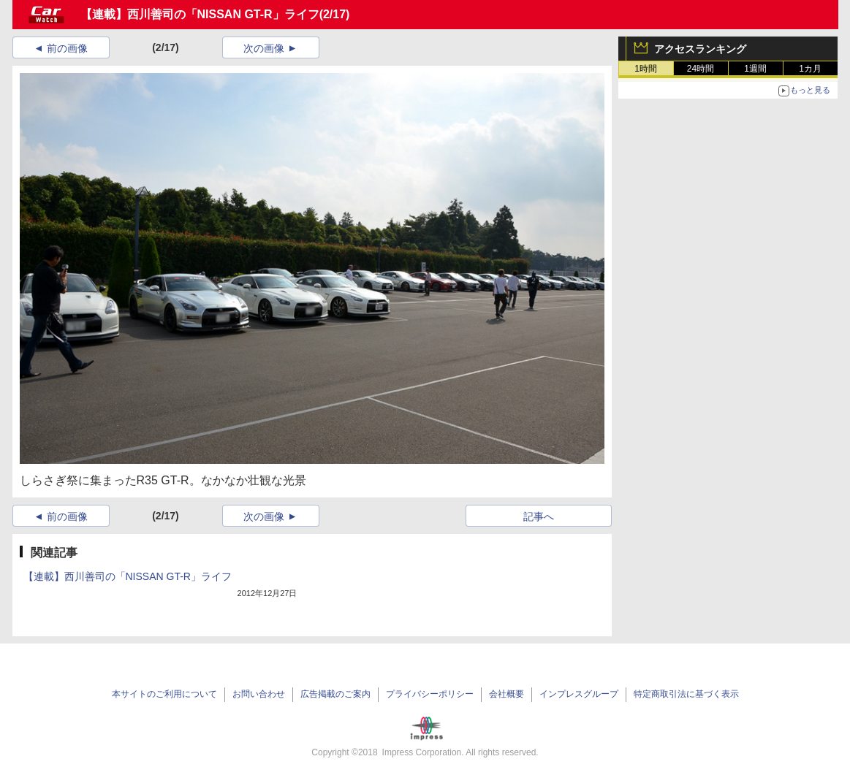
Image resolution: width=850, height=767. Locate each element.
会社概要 (506, 694)
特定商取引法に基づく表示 (686, 694)
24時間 (700, 69)
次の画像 (263, 48)
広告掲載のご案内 (335, 694)
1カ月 (810, 69)
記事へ (538, 516)
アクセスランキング (700, 49)
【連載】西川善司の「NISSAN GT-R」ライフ (199, 14)
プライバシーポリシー (430, 694)
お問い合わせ (258, 694)
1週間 (755, 69)
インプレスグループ (578, 694)
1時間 (645, 69)
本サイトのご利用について (164, 694)
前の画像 (67, 48)
